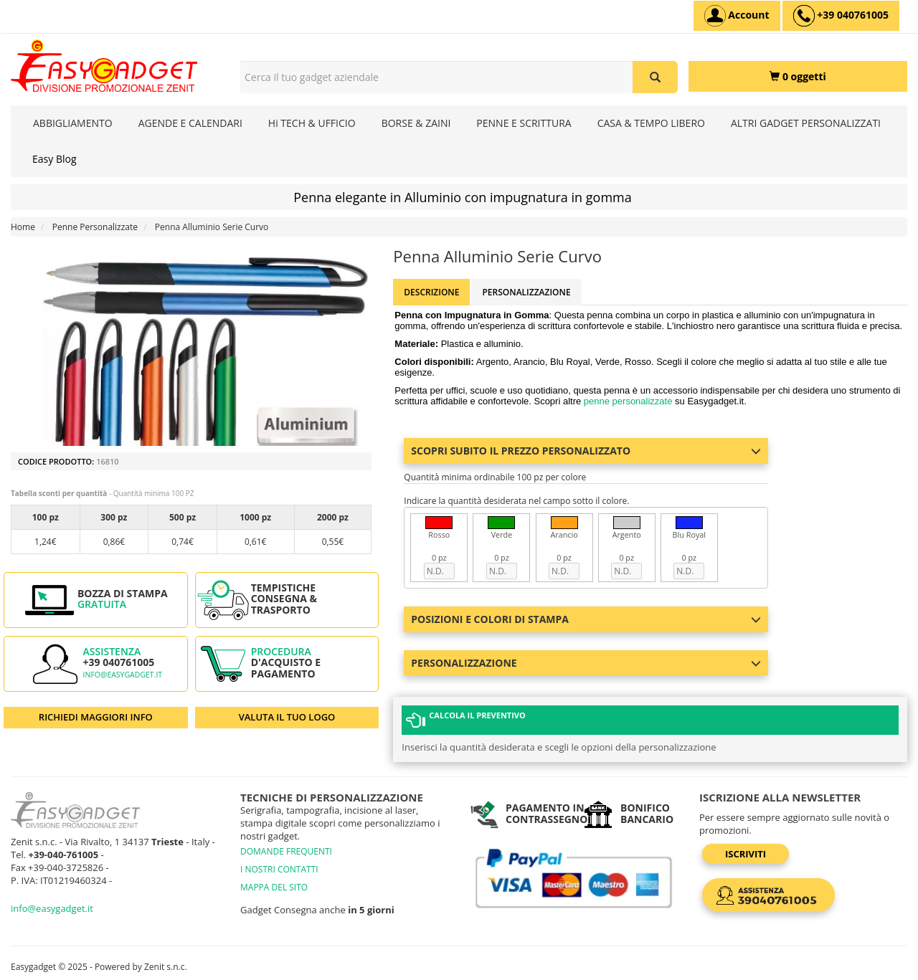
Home (23, 227)
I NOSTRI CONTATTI (279, 868)
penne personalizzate (628, 401)
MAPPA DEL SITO (274, 886)
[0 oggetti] (797, 76)
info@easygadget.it (123, 675)
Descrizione (431, 292)
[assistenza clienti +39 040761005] (840, 16)
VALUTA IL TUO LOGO (287, 716)
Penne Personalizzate (95, 227)
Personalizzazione (526, 292)
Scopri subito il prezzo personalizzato (585, 450)
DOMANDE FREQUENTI (286, 851)
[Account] (737, 16)
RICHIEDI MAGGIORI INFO (96, 716)
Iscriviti (745, 853)
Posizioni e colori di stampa (585, 619)
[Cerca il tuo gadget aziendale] (655, 77)
